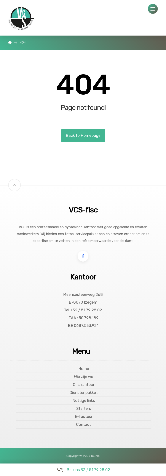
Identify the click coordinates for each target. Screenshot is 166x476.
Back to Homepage (83, 135)
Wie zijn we (83, 376)
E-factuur (84, 416)
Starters (83, 408)
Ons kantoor (83, 384)
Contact (83, 424)
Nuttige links (83, 400)
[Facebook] (83, 256)
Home (83, 368)
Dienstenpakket (83, 392)
